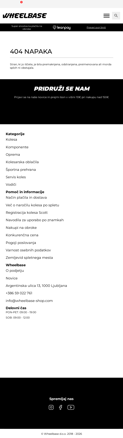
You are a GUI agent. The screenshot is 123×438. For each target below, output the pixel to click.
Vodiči (11, 184)
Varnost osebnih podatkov (28, 250)
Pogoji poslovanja (21, 243)
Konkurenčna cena (22, 235)
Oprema (13, 154)
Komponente (17, 147)
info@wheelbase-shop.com (29, 301)
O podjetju (15, 271)
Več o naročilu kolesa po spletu (32, 205)
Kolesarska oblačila (22, 162)
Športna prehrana (21, 170)
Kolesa (11, 139)
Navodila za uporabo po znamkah (35, 220)
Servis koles (16, 177)
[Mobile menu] (106, 15)
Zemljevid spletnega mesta (29, 258)
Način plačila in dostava (26, 197)
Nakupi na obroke (21, 228)
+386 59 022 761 (19, 293)
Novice (12, 278)
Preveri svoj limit (96, 27)
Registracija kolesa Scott (27, 213)
